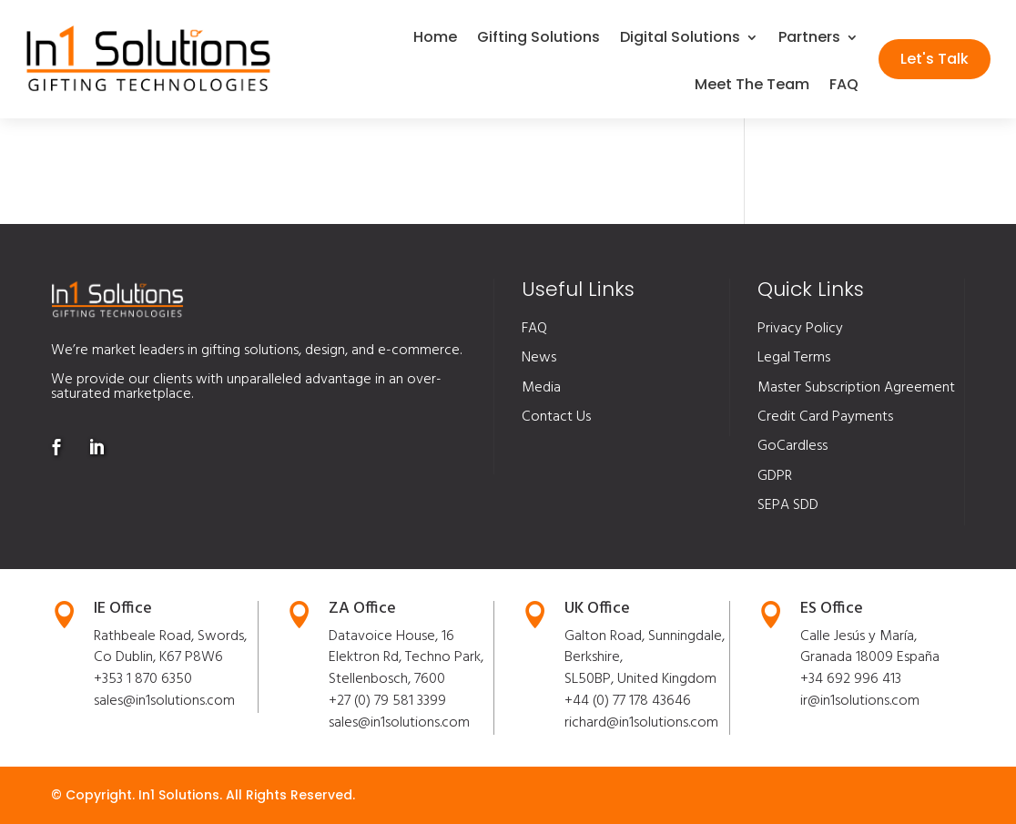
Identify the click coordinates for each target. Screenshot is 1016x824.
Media (541, 388)
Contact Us (556, 417)
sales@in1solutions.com (164, 701)
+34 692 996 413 (850, 679)
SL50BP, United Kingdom (640, 679)
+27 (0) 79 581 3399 (387, 701)
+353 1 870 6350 (143, 679)
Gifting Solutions (538, 39)
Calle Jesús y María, (858, 636)
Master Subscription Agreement (856, 388)
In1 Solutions (178, 795)
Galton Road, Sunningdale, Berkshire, (644, 647)
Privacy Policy (800, 329)
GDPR (774, 476)
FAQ (844, 86)
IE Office (123, 608)
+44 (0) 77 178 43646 (627, 701)
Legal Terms (793, 358)
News (539, 358)
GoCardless (792, 446)
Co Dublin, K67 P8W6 (158, 657)
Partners (809, 39)
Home (435, 39)
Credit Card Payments (825, 417)
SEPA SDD (787, 505)
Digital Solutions (680, 39)
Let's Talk (934, 58)
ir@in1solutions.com (859, 701)
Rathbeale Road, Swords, (170, 636)
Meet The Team (752, 86)
